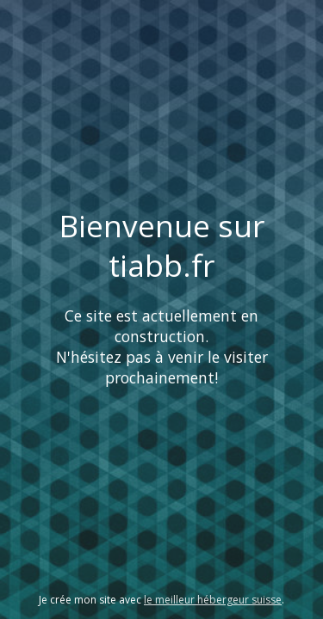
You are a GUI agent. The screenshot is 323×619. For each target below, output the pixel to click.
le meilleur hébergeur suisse (213, 599)
